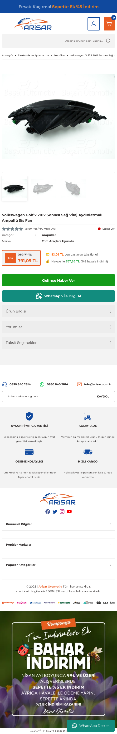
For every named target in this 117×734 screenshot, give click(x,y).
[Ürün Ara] (58, 41)
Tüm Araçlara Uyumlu (58, 241)
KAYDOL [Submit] (103, 396)
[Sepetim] (109, 23)
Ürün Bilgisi (16, 311)
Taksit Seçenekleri (22, 342)
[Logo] (34, 23)
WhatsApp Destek (90, 725)
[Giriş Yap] (94, 24)
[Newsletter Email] (58, 396)
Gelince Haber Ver (58, 280)
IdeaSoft (35, 731)
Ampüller (49, 235)
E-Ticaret (48, 731)
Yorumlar (14, 327)
